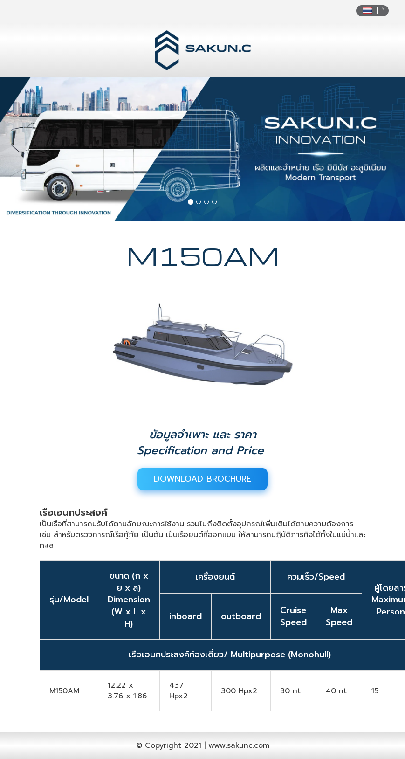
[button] (30, 149)
